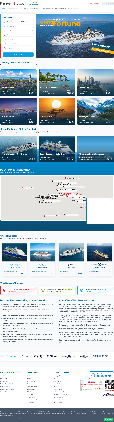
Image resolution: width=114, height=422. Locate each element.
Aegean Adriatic (31, 397)
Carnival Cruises (58, 397)
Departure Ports (46, 8)
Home (3, 8)
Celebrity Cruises (59, 386)
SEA (7, 21)
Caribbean (30, 394)
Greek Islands (31, 384)
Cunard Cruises (58, 402)
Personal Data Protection (7, 389)
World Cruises (72, 8)
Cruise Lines (22, 8)
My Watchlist (96, 3)
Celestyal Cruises (59, 376)
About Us (3, 376)
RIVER (14, 21)
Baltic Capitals (31, 392)
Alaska (29, 378)
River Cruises (34, 8)
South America (31, 381)
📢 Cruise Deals (59, 8)
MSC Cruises (57, 381)
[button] (59, 193)
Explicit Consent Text (6, 384)
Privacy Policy (4, 381)
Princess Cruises (58, 389)
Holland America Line (60, 392)
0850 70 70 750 (33, 4)
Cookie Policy (4, 392)
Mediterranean (31, 389)
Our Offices (3, 378)
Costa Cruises (58, 378)
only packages (24, 21)
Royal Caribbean (58, 384)
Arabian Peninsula (32, 400)
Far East (29, 376)
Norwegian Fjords (32, 386)
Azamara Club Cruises (60, 400)
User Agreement (5, 386)
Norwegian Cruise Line (60, 394)
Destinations (11, 8)
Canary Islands (31, 402)
